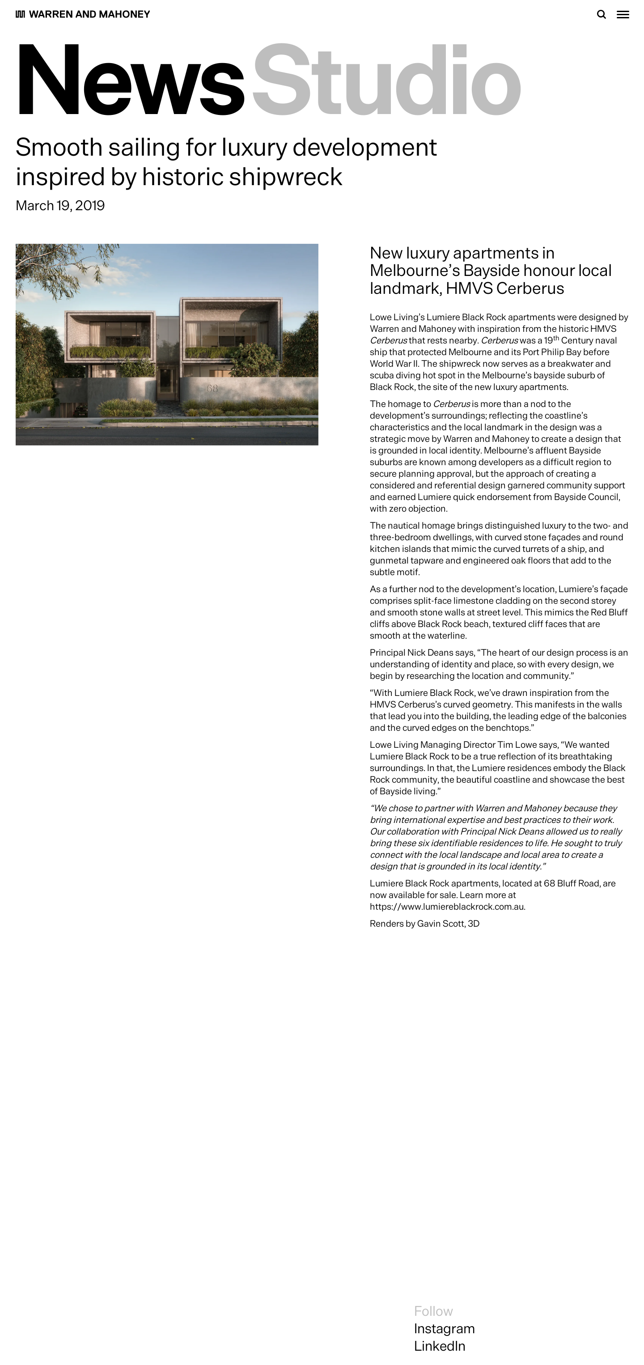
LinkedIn (440, 1345)
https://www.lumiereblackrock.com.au (447, 906)
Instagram (444, 1328)
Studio (387, 76)
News (131, 76)
